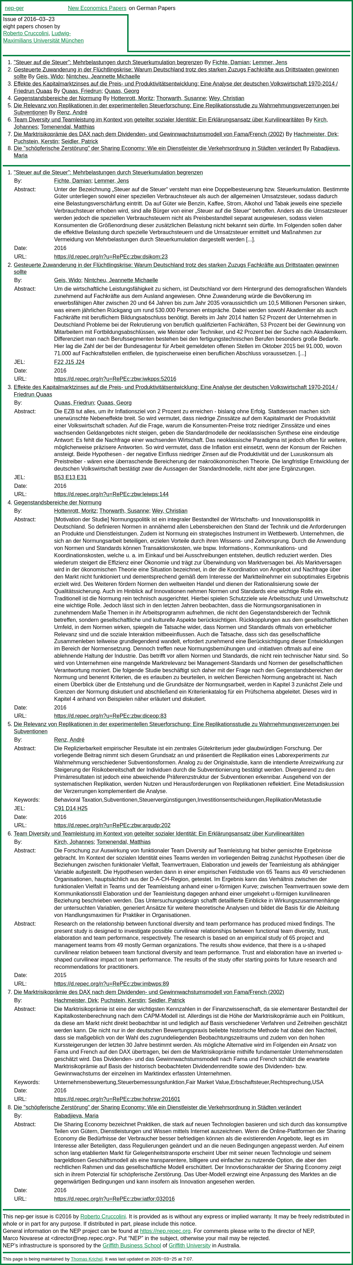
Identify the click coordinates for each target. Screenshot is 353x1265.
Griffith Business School (132, 1245)
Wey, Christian (226, 98)
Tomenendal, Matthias (68, 127)
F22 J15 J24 (69, 362)
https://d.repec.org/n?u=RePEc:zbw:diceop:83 (110, 716)
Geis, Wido (49, 76)
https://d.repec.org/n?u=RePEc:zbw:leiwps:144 (111, 494)
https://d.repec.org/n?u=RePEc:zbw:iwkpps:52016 (115, 379)
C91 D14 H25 (71, 808)
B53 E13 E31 (70, 477)
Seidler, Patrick (79, 141)
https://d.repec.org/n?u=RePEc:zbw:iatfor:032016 (114, 1199)
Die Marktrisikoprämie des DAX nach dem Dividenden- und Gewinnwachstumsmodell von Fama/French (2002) (149, 134)
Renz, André (72, 112)
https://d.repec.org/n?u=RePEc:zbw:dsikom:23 (111, 257)
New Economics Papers (97, 8)
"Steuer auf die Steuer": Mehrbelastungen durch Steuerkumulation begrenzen (108, 62)
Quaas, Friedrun (82, 91)
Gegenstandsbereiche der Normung (57, 98)
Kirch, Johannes (74, 842)
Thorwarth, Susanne (181, 98)
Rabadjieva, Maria (76, 1116)
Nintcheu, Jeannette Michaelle (103, 76)
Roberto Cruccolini (26, 33)
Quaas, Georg (121, 91)
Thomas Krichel (86, 1259)
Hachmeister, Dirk (315, 134)
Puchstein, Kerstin (36, 141)
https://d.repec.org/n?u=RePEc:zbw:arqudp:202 (112, 825)
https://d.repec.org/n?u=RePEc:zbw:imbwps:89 (111, 984)
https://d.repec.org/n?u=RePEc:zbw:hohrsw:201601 (117, 1099)
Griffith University (190, 1245)
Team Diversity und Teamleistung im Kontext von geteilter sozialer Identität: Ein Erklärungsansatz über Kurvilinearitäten (159, 120)
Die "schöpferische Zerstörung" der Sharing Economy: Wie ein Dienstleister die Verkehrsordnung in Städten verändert (157, 148)
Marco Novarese (23, 1238)
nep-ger (14, 8)
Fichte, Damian (231, 62)
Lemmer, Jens (270, 62)
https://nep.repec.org (165, 1231)
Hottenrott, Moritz (132, 98)
